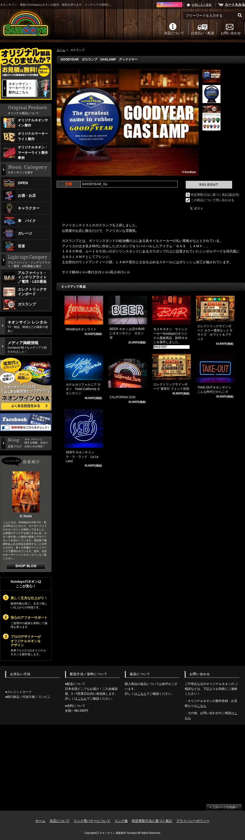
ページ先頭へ (224, 807)
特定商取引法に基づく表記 (152, 821)
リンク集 (121, 821)
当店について (174, 33)
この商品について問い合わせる (212, 200)
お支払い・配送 (202, 33)
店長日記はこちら (25, 566)
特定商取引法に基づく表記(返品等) (215, 195)
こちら (82, 698)
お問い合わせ (231, 33)
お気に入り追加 (201, 4)
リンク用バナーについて (92, 821)
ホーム (61, 50)
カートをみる (235, 4)
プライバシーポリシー (193, 821)
